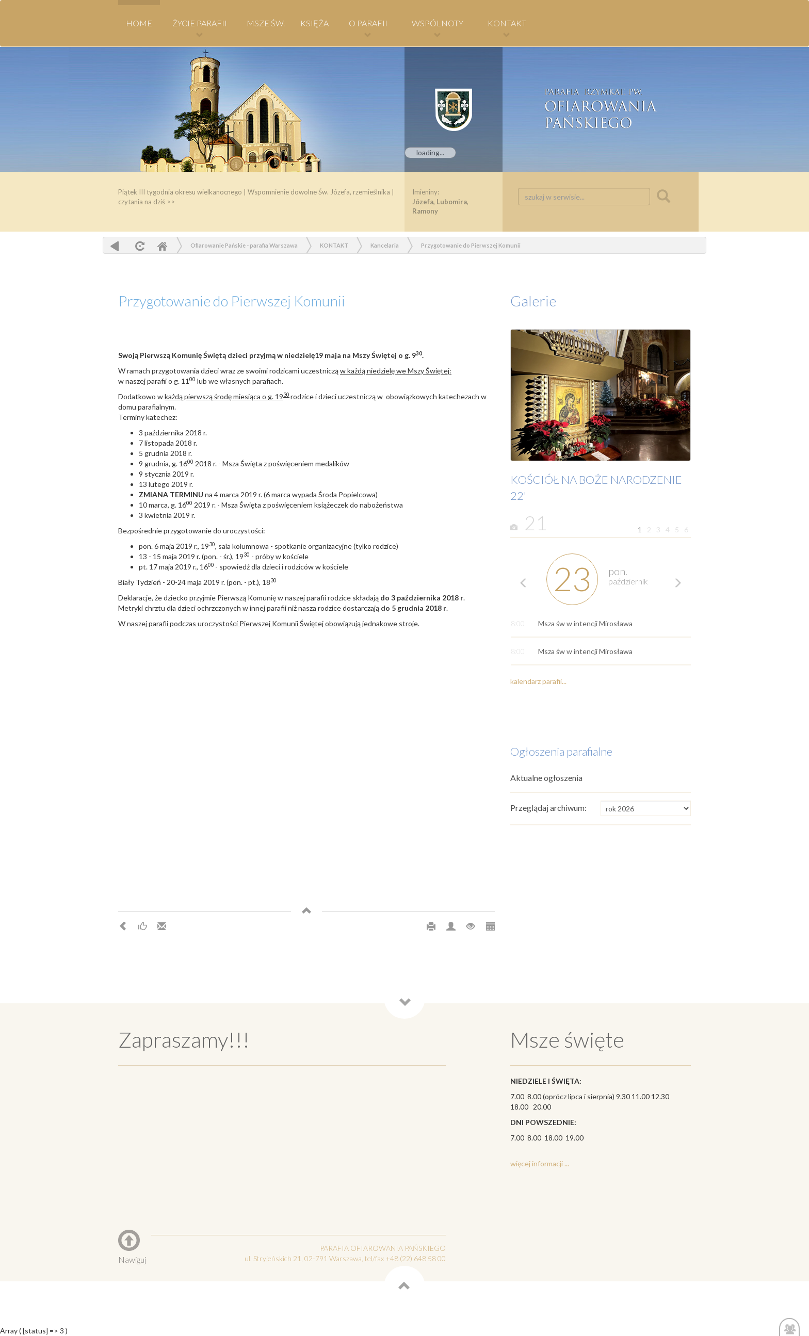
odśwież (138, 245)
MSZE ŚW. (266, 23)
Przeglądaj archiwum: (548, 807)
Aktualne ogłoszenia (546, 778)
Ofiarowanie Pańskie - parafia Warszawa (244, 245)
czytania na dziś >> (146, 202)
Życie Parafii (199, 28)
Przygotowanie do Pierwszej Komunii (471, 245)
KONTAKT (506, 28)
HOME (139, 23)
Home (162, 245)
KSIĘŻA (314, 23)
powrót (114, 245)
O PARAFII (368, 28)
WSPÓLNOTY (437, 28)
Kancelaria (384, 245)
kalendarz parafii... (538, 681)
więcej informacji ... (539, 1163)
